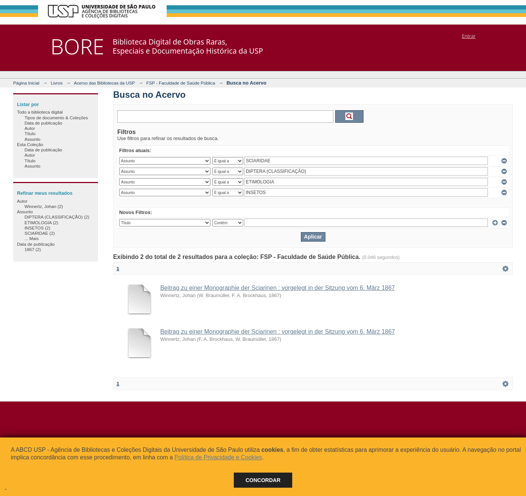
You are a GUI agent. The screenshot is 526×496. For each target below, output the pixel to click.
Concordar (263, 480)
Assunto (32, 139)
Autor (30, 128)
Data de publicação (43, 122)
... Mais (32, 238)
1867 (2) (33, 249)
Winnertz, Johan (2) (44, 206)
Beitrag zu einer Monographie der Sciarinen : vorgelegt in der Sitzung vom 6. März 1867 (277, 288)
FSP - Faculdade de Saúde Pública (180, 82)
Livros (57, 82)
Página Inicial (26, 82)
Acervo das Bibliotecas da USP (104, 82)
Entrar (468, 35)
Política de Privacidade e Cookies (218, 457)
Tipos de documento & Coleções (56, 117)
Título (30, 133)
